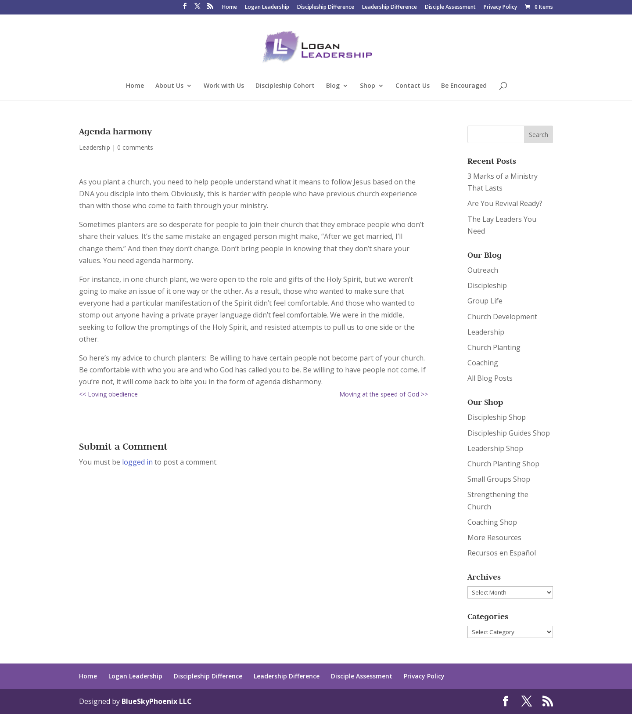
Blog (333, 86)
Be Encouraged (464, 86)
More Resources (494, 537)
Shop (367, 86)
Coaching (482, 363)
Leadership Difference (389, 7)
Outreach (482, 270)
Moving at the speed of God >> (383, 394)
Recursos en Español (501, 553)
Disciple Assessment (450, 7)
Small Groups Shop (498, 479)
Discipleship (487, 285)
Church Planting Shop (503, 464)
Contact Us (412, 86)
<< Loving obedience (108, 394)
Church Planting (494, 347)
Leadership (94, 147)
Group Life (485, 301)
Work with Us (224, 86)
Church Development (502, 316)
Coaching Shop (492, 522)
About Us (169, 86)
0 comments (135, 147)
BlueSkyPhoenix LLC (157, 701)
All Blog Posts (490, 378)
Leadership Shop (495, 448)
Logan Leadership (267, 7)
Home (229, 7)
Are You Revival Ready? (504, 203)
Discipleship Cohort (285, 86)
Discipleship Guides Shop (508, 433)
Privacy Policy (500, 7)
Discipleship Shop (496, 417)
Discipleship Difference (325, 7)
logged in (137, 462)
